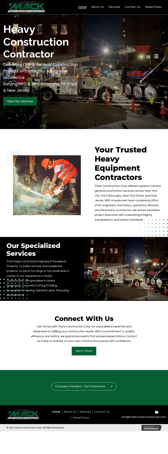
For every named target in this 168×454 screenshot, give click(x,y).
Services (85, 411)
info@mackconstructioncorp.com (144, 417)
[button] (20, 101)
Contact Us (102, 411)
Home (56, 411)
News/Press (81, 417)
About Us (70, 411)
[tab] (84, 386)
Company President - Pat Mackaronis (80, 386)
